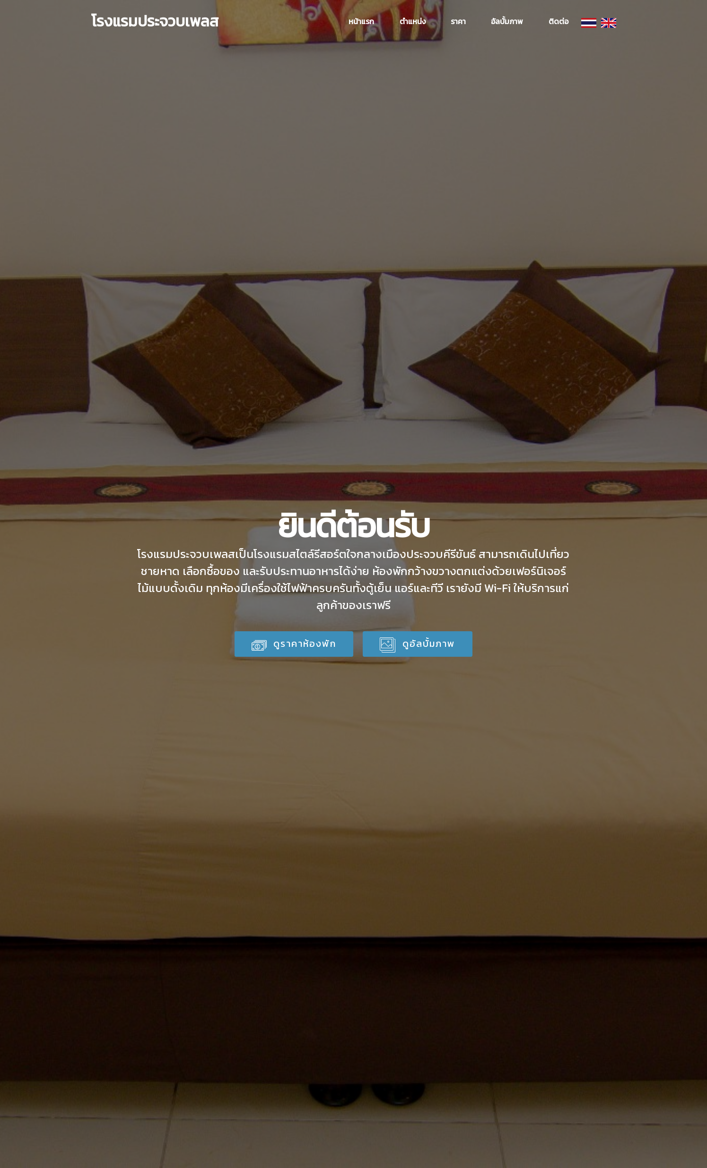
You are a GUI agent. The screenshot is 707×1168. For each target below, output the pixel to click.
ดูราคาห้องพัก (294, 644)
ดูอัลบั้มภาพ (417, 643)
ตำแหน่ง (413, 21)
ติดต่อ (558, 21)
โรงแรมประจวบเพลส (154, 21)
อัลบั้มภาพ (507, 21)
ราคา (458, 21)
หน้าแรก (361, 21)
